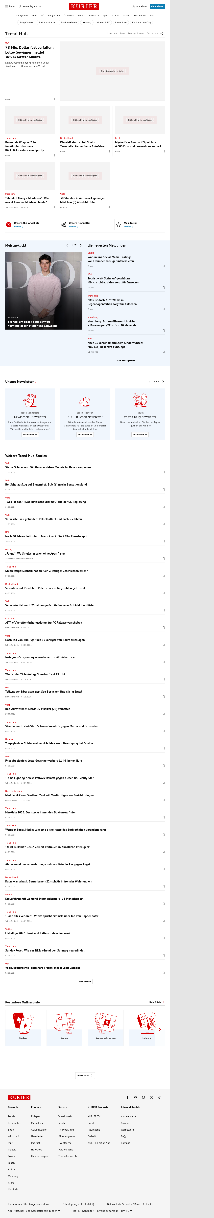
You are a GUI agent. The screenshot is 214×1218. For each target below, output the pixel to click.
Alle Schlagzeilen (126, 360)
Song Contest (26, 22)
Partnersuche (65, 1149)
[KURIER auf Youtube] (135, 1097)
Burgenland (54, 15)
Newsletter (37, 1136)
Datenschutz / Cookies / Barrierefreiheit (129, 1204)
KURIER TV (94, 1116)
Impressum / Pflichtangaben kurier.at (28, 1204)
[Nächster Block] (80, 245)
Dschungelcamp (156, 33)
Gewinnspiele (39, 1129)
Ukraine (9, 739)
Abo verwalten (129, 1116)
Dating (8, 549)
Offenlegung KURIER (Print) (78, 1204)
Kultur (115, 15)
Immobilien (121, 22)
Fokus (11, 1156)
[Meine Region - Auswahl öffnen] (40, 6)
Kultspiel (9, 618)
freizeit (12, 1149)
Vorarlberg (93, 317)
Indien (8, 894)
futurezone (94, 1129)
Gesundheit (140, 15)
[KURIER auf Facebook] (127, 1097)
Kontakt (125, 1142)
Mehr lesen (85, 981)
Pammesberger (39, 1156)
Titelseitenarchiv (67, 1156)
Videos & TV (103, 22)
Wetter (8, 929)
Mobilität (13, 1189)
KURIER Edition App (99, 1142)
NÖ (42, 15)
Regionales (14, 1123)
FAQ (123, 1136)
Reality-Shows (136, 33)
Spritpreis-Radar (47, 22)
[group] (44, 290)
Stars (152, 15)
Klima (11, 1182)
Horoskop (36, 1149)
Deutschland (66, 138)
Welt (62, 193)
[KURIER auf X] (151, 1097)
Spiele (62, 1123)
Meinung (86, 22)
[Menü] (10, 6)
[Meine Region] (27, 6)
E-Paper (35, 1116)
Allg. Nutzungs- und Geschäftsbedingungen (32, 1210)
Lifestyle (112, 33)
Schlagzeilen (21, 15)
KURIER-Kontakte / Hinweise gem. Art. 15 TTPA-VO (100, 1210)
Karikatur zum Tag (141, 22)
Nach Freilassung (14, 791)
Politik (81, 15)
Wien (34, 15)
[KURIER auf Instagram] (143, 1097)
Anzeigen (126, 1123)
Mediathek (37, 1123)
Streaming (10, 193)
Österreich (69, 15)
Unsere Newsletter (19, 381)
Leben (11, 1162)
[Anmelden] (139, 6)
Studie (91, 252)
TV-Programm (66, 1129)
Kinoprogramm (66, 1136)
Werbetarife (127, 1129)
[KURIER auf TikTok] (159, 1097)
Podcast (35, 1142)
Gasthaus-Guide (69, 22)
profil (91, 1123)
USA (7, 42)
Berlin (118, 138)
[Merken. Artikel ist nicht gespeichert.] (54, 99)
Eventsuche (64, 1142)
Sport (105, 15)
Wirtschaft (94, 15)
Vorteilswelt (65, 1116)
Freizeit (126, 15)
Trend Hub (10, 138)
